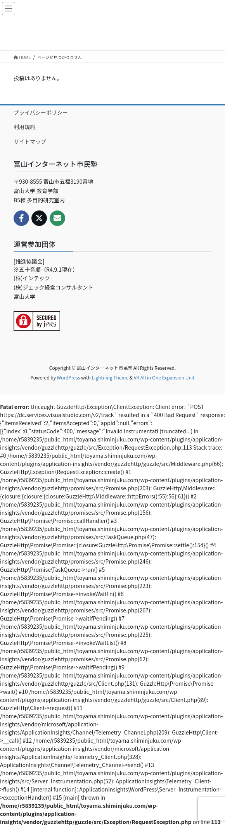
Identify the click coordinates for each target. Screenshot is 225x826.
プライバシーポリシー (41, 112)
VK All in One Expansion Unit (164, 377)
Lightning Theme (110, 377)
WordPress (68, 377)
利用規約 (24, 127)
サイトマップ (30, 141)
